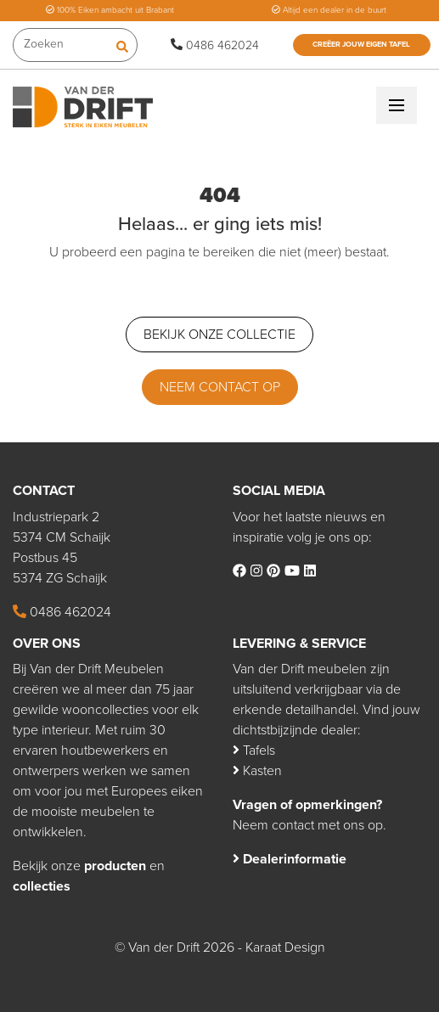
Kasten (257, 770)
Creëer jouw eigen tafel (361, 44)
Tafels (254, 750)
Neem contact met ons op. (309, 825)
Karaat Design (285, 947)
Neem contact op (220, 387)
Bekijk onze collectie (219, 334)
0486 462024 (215, 45)
